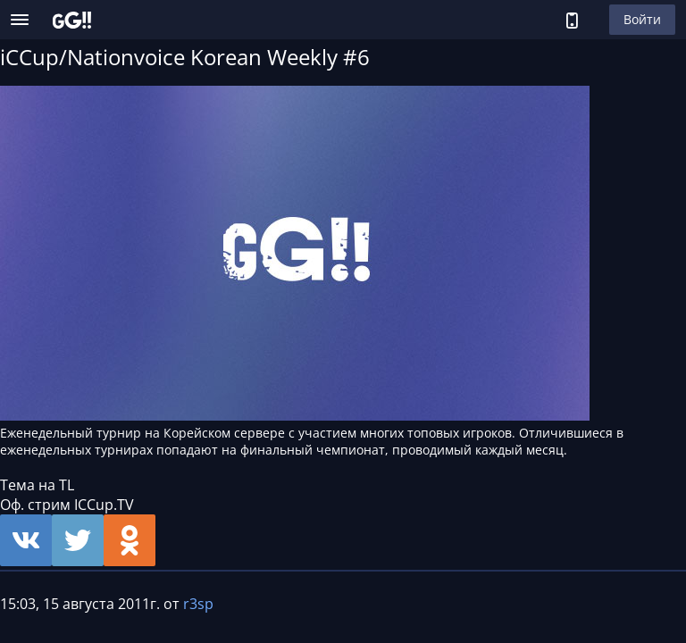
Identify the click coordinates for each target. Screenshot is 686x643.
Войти (642, 19)
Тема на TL (37, 485)
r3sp (198, 604)
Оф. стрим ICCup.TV (67, 504)
